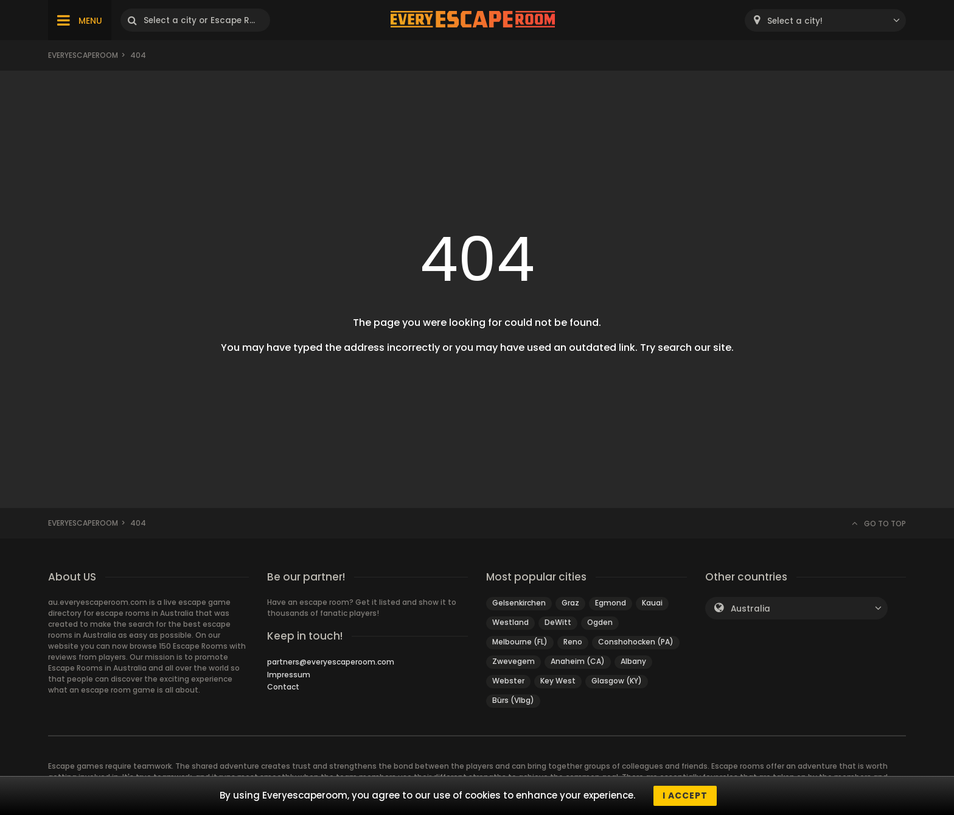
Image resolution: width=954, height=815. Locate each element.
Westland (510, 622)
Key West (558, 681)
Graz (570, 603)
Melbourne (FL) (520, 642)
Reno (572, 642)
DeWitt (558, 622)
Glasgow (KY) (616, 681)
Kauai (652, 603)
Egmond (610, 603)
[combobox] (825, 20)
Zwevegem (513, 661)
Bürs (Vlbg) (513, 700)
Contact (283, 687)
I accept (685, 795)
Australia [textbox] (750, 609)
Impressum (288, 674)
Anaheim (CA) (578, 661)
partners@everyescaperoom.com (330, 662)
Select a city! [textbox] (795, 21)
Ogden (600, 622)
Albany (633, 661)
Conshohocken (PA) (636, 642)
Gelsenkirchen (519, 603)
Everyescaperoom (83, 55)
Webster (508, 681)
